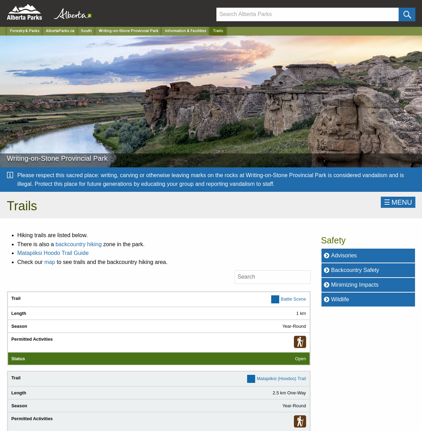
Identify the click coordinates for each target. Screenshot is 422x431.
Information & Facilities (185, 31)
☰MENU (398, 202)
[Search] (307, 14)
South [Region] (86, 31)
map (49, 262)
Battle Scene (293, 298)
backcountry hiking (78, 244)
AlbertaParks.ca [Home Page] (60, 31)
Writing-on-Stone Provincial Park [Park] (128, 31)
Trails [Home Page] (218, 31)
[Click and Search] (407, 14)
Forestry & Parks (24, 31)
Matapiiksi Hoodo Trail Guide (53, 253)
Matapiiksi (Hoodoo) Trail (281, 378)
